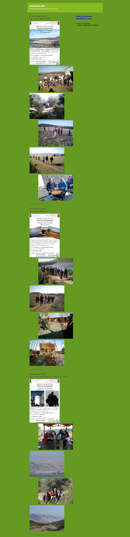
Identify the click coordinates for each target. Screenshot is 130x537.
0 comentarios (52, 204)
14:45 (45, 534)
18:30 (45, 204)
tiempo (79, 25)
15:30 (45, 369)
